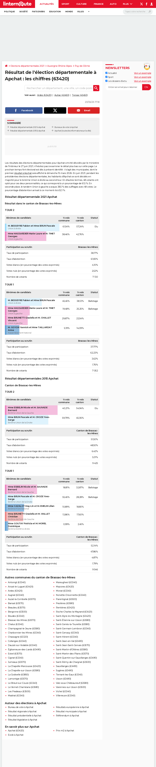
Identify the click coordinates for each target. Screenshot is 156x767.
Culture (81, 4)
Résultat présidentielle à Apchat (24, 715)
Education (55, 11)
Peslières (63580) (65, 603)
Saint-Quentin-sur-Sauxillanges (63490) (76, 657)
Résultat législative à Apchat (22, 719)
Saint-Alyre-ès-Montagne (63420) (73, 616)
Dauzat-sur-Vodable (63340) (22, 645)
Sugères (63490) (64, 670)
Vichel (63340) (63, 691)
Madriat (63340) (16, 695)
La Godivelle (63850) (18, 674)
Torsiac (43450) (80, 95)
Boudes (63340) (16, 616)
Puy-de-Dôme (82, 66)
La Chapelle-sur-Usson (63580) (24, 670)
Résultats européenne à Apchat (72, 707)
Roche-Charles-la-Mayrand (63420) (74, 611)
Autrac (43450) (61, 95)
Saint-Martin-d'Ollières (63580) (72, 649)
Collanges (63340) (17, 641)
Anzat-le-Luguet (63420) (20, 586)
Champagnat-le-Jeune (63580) (24, 628)
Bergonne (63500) (17, 611)
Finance (98, 4)
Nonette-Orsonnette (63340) (71, 595)
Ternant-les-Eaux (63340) (69, 674)
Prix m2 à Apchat (65, 730)
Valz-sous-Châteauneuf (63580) (72, 683)
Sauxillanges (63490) (66, 666)
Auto (113, 4)
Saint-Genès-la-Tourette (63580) (72, 624)
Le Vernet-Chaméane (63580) (23, 687)
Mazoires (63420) (65, 586)
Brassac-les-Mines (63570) (21, 620)
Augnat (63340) (16, 595)
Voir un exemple (142, 73)
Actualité (111, 73)
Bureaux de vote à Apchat (66, 127)
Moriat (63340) (63, 590)
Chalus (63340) (15, 624)
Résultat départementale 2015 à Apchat (27, 131)
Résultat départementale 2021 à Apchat (27, 127)
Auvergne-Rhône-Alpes (59, 66)
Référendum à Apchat (67, 715)
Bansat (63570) (15, 603)
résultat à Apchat (23, 173)
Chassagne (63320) (18, 636)
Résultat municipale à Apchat (71, 711)
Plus (127, 4)
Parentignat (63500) (66, 599)
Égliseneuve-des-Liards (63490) (24, 649)
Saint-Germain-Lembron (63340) (73, 628)
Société (23, 11)
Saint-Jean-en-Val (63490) (69, 641)
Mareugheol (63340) (66, 582)
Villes (80, 11)
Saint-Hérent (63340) (67, 636)
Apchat (58, 131)
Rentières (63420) (65, 607)
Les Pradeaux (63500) (19, 691)
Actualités (47, 4)
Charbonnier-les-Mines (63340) (24, 632)
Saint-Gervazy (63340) (67, 632)
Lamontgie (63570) (18, 678)
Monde (69, 11)
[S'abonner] (128, 87)
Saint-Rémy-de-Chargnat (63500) (73, 662)
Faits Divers (38, 11)
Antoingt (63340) (16, 582)
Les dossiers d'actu (116, 81)
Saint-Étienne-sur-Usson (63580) (73, 620)
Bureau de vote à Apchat (20, 707)
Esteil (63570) (15, 653)
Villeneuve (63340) (65, 695)
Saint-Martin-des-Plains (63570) (72, 653)
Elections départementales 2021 (27, 66)
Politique (9, 11)
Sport (65, 4)
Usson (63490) (63, 678)
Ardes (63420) (44, 95)
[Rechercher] (138, 12)
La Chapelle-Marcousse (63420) (24, 666)
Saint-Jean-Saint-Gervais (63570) (73, 645)
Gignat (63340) (15, 657)
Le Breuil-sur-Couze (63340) (22, 683)
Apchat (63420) (16, 730)
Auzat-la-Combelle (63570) (22, 599)
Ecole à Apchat (15, 734)
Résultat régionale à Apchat (22, 711)
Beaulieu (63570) (16, 607)
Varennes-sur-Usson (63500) (71, 687)
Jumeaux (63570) (17, 662)
